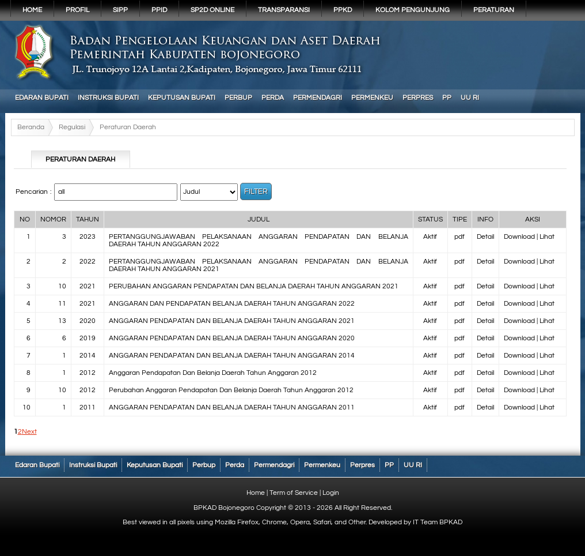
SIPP (120, 10)
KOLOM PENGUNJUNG (412, 10)
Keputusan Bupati (181, 98)
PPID (159, 10)
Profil (77, 10)
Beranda (30, 127)
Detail (485, 237)
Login (330, 493)
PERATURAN (493, 10)
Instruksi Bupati (108, 98)
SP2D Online (212, 10)
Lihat (547, 237)
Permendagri (317, 98)
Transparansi (284, 10)
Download (519, 237)
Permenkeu (372, 98)
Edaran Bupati (42, 98)
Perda (272, 98)
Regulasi (72, 127)
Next (29, 431)
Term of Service (293, 493)
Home (32, 10)
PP (446, 98)
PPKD (342, 10)
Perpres (417, 98)
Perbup (238, 98)
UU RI (470, 98)
